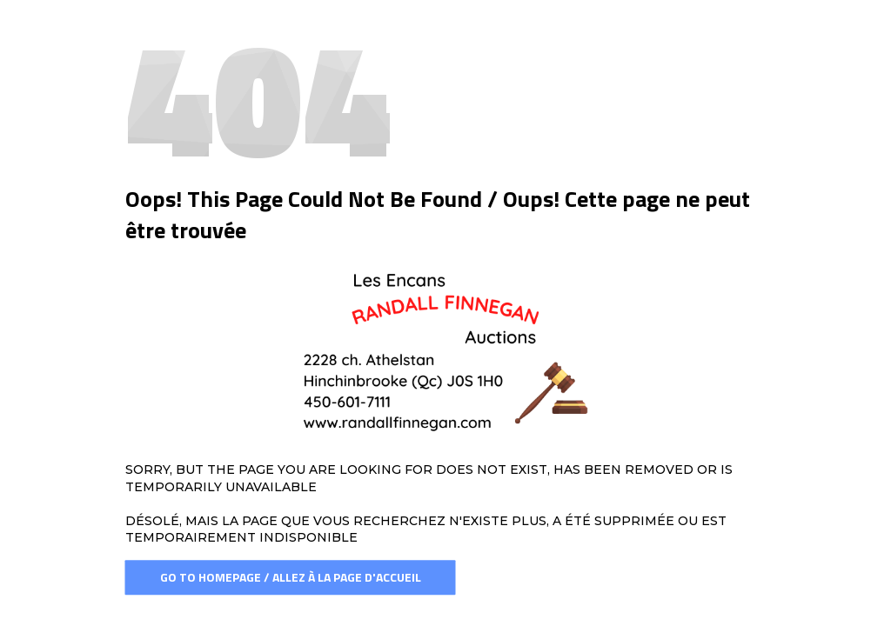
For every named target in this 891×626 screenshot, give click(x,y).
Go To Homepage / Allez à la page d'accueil (290, 577)
